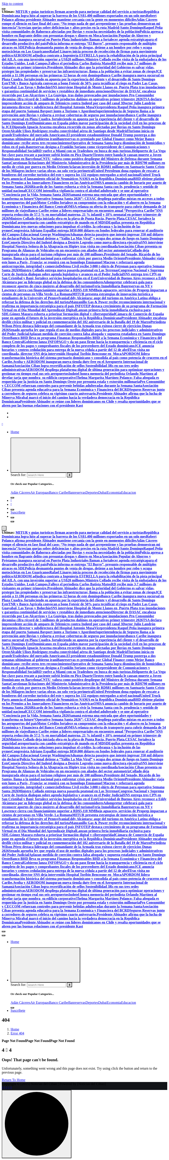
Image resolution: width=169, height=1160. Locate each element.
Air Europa (38, 492)
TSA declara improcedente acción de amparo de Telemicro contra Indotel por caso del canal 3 (82, 101)
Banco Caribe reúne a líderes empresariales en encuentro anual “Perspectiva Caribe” (92, 210)
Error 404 (17, 1033)
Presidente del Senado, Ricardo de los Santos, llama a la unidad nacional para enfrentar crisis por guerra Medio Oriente (81, 256)
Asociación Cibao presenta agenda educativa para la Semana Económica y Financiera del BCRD (80, 387)
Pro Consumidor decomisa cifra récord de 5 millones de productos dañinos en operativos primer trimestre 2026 (78, 97)
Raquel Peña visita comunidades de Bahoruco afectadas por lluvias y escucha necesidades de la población (82, 29)
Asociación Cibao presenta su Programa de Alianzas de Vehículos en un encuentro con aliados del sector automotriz (82, 248)
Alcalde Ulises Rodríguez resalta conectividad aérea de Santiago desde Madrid (69, 131)
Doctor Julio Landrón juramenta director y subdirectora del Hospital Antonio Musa (78, 105)
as (47, 492)
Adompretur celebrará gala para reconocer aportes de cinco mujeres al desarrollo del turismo (77, 284)
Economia (114, 492)
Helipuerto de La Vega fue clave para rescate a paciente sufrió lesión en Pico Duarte (83, 153)
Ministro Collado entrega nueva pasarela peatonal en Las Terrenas (68, 270)
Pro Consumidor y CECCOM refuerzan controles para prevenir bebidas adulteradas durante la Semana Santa (83, 383)
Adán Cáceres (20, 492)
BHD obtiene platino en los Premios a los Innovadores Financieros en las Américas (83, 181)
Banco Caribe (58, 492)
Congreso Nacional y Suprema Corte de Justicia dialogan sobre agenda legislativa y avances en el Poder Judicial (83, 272)
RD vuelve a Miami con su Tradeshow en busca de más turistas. (84, 151)
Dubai (102, 492)
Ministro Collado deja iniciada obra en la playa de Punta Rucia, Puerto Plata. (67, 218)
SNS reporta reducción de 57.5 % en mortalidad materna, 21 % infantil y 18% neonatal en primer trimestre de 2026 (82, 214)
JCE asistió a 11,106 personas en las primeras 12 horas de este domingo (82, 73)
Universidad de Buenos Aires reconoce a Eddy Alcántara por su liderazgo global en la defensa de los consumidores (84, 280)
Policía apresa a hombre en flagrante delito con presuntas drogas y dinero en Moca (82, 33)
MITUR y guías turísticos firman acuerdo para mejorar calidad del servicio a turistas (80, 11)
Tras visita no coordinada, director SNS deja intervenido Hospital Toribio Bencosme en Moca (76, 352)
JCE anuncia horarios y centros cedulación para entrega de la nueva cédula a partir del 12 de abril (78, 348)
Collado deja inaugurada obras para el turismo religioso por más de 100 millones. (75, 252)
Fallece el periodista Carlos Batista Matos (79, 63)
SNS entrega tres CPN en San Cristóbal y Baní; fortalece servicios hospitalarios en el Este (81, 276)
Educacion (128, 492)
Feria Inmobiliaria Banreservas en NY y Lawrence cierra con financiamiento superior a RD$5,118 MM (77, 288)
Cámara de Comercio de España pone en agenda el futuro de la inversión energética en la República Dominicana (83, 316)
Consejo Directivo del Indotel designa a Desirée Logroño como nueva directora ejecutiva (74, 242)
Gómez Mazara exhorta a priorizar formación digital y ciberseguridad (62, 314)
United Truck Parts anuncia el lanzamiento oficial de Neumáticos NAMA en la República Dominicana (81, 177)
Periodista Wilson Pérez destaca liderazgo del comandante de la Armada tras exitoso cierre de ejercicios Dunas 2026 (84, 326)
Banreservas (76, 492)
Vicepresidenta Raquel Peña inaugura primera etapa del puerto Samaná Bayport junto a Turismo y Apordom (83, 109)
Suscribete (18, 512)
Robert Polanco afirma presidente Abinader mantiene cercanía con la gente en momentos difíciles (79, 17)
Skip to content (12, 4)
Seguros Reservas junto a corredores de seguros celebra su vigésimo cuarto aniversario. (83, 391)
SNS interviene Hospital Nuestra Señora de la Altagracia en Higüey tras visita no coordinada (82, 244)
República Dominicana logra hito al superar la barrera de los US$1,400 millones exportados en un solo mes (80, 13)
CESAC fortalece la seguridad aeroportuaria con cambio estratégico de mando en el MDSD (78, 220)
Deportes (91, 492)
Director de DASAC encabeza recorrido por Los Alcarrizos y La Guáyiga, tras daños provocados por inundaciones (79, 93)
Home (15, 432)
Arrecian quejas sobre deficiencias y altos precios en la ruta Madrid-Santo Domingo (80, 27)
